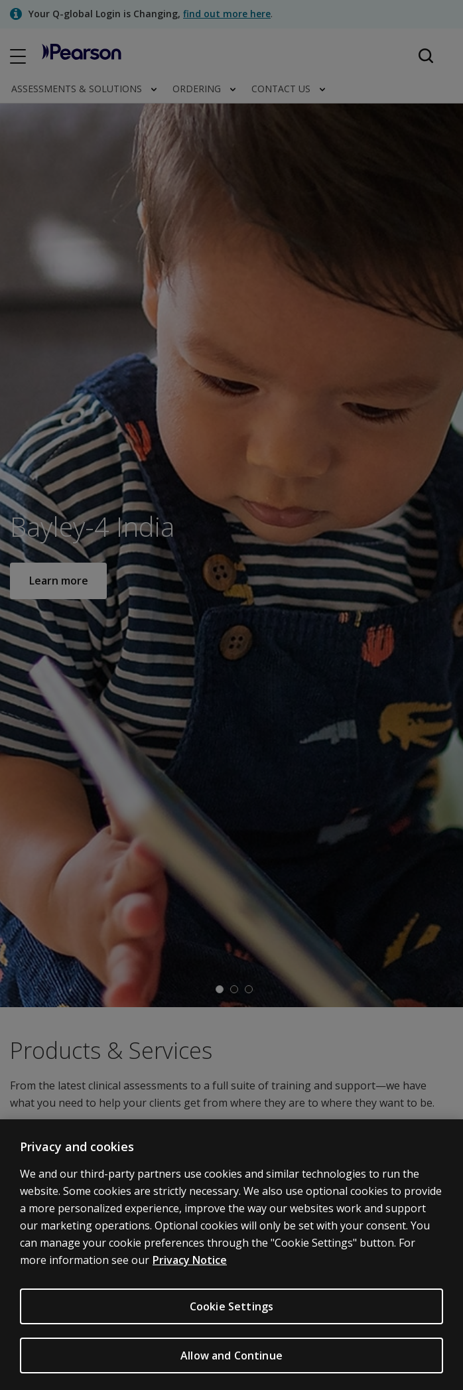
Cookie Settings (231, 1316)
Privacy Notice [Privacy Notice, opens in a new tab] (190, 1270)
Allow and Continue (231, 1365)
